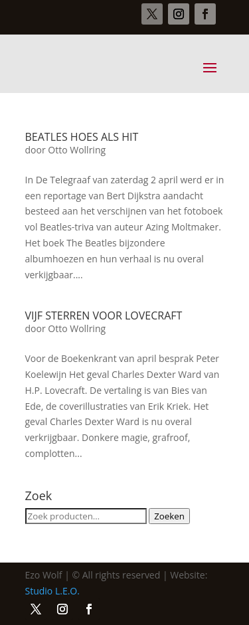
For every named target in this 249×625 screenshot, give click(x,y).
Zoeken (169, 516)
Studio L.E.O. (52, 590)
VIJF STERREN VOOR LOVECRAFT (104, 315)
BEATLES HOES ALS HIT (82, 137)
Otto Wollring (77, 149)
